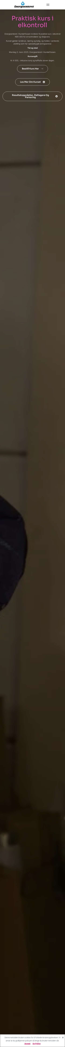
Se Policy (37, 1044)
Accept (27, 1044)
